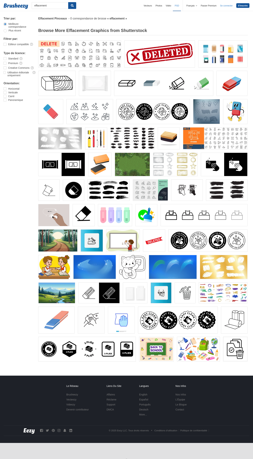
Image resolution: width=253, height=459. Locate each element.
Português (145, 404)
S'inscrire (243, 5)
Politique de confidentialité (193, 430)
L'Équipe (180, 399)
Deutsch (143, 409)
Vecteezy (71, 399)
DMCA (110, 409)
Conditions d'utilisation (165, 430)
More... (143, 414)
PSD (177, 5)
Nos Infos (181, 394)
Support (110, 404)
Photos (158, 5)
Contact (180, 409)
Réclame (111, 399)
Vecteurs (148, 5)
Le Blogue (181, 404)
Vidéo (168, 5)
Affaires (110, 394)
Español (143, 399)
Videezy (70, 404)
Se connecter (226, 5)
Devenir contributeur (77, 409)
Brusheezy (72, 394)
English (143, 394)
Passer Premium (209, 5)
